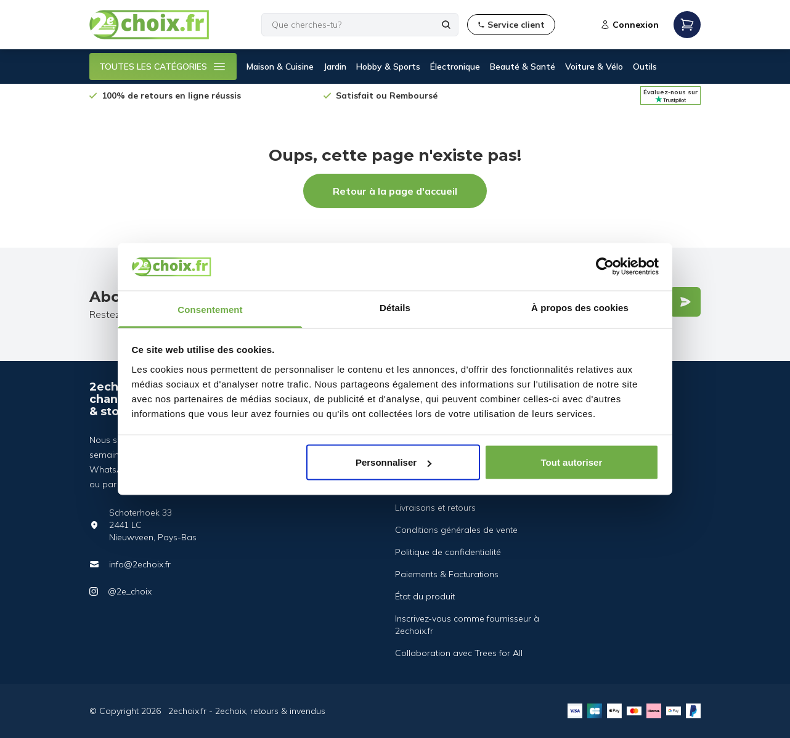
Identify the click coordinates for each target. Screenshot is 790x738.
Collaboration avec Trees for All (459, 653)
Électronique (455, 66)
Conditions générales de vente (456, 529)
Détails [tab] (395, 307)
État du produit (425, 596)
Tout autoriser (572, 462)
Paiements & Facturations (447, 574)
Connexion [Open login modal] (629, 24)
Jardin (335, 66)
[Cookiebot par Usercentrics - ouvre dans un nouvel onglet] (605, 266)
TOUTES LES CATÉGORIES (163, 66)
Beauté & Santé (522, 66)
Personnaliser (393, 462)
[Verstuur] (685, 302)
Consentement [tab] (209, 309)
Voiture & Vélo (594, 66)
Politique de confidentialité (448, 552)
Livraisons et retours (435, 507)
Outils (645, 66)
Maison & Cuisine (280, 66)
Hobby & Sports (388, 66)
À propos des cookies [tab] (580, 307)
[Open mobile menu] (687, 24)
